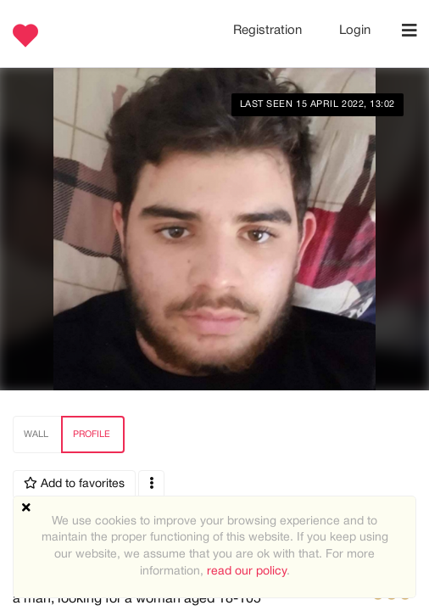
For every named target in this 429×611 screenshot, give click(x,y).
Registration (269, 30)
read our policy (247, 571)
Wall (36, 434)
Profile (91, 434)
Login (354, 30)
